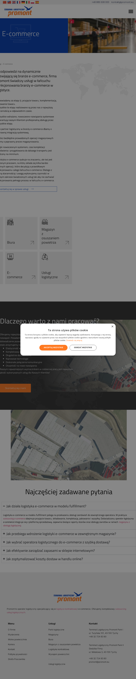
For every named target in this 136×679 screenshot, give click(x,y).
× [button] (112, 327)
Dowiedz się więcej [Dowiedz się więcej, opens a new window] (74, 340)
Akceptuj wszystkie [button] (53, 347)
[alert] (68, 339)
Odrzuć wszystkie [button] (83, 347)
